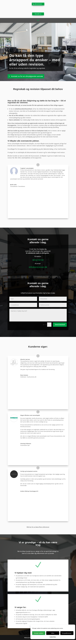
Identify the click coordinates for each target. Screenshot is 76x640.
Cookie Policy (53, 637)
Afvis (52, 633)
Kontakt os (38, 14)
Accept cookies (38, 633)
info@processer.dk (38, 267)
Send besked (60, 324)
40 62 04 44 (38, 4)
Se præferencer (66, 633)
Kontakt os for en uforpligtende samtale (27, 76)
